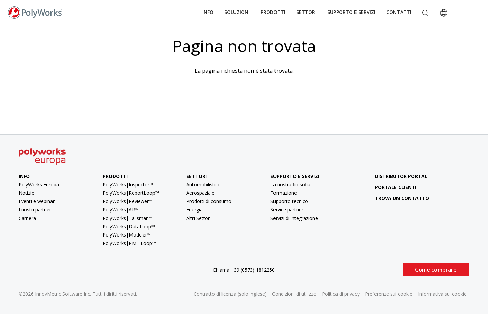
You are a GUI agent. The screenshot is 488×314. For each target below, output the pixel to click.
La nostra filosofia (290, 184)
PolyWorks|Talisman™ (127, 218)
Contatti (398, 12)
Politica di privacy (341, 294)
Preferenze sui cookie (388, 294)
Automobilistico (203, 184)
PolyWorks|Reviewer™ (127, 201)
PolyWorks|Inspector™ (128, 184)
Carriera (27, 218)
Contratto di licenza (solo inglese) (230, 294)
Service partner (286, 209)
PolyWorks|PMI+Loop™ (129, 243)
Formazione (283, 192)
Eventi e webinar (37, 201)
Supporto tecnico (289, 201)
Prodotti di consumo (208, 201)
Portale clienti (390, 187)
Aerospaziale (200, 192)
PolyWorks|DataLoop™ (129, 226)
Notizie (26, 192)
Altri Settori (198, 218)
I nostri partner (35, 209)
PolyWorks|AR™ (121, 209)
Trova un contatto (396, 198)
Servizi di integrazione (294, 218)
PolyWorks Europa (39, 184)
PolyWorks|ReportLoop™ (131, 192)
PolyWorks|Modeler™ (127, 234)
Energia (194, 209)
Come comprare (436, 269)
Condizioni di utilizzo (294, 294)
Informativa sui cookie (442, 294)
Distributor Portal (401, 176)
